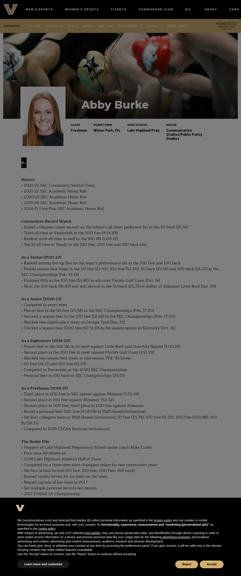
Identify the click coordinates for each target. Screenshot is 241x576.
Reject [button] (186, 564)
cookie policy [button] (46, 528)
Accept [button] (212, 564)
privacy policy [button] (163, 520)
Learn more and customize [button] (43, 564)
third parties (92, 533)
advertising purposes (176, 537)
